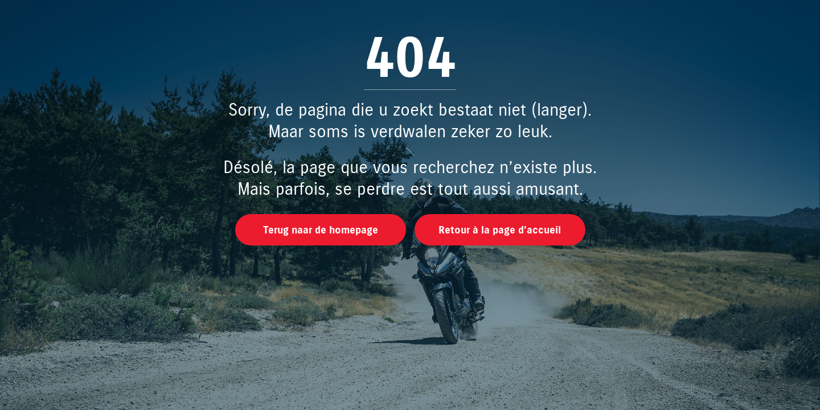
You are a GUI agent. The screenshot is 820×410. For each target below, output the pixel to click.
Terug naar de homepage (320, 230)
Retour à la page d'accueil (499, 230)
